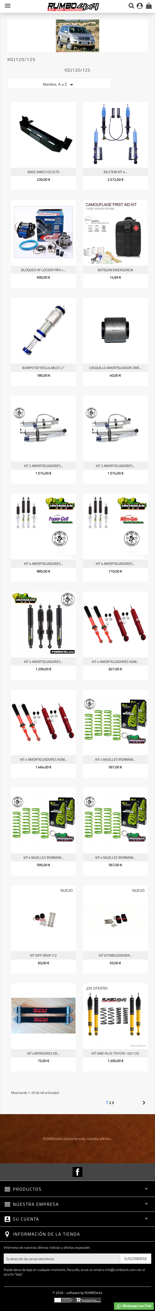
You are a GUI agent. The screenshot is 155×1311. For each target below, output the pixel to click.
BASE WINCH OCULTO (43, 171)
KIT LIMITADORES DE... (43, 1053)
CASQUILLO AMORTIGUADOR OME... (115, 367)
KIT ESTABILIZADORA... (115, 955)
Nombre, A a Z (59, 84)
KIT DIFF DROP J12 (43, 955)
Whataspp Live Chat (133, 1306)
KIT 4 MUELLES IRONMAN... (115, 759)
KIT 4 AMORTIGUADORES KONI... (115, 661)
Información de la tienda (46, 1234)
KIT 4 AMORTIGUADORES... (43, 563)
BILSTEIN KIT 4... (115, 171)
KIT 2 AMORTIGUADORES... (43, 465)
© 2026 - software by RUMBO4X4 (77, 1292)
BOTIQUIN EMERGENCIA (115, 269)
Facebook (77, 1172)
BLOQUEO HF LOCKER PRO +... (43, 269)
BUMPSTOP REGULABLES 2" (43, 367)
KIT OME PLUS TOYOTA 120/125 (115, 1053)
